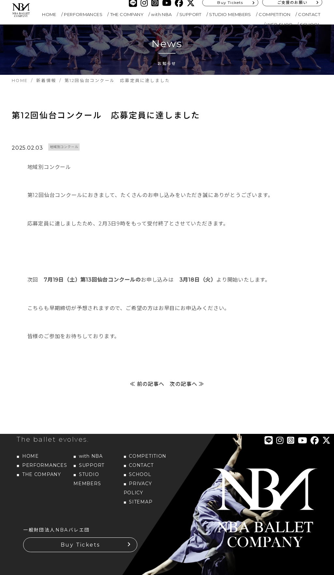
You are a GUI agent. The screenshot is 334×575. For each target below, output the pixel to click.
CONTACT (309, 14)
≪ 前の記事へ (147, 384)
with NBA (161, 14)
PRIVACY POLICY (138, 488)
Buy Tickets (80, 545)
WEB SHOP (279, 24)
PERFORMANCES (83, 14)
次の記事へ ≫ (187, 384)
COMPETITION (274, 14)
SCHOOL (310, 24)
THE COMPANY (127, 14)
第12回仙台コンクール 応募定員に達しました (106, 115)
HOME (49, 14)
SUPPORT (190, 14)
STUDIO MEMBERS (230, 14)
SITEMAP (140, 502)
